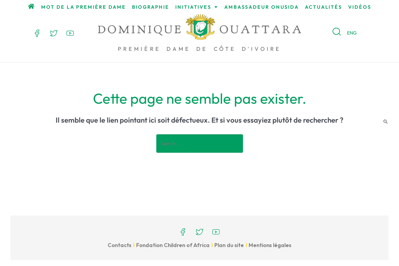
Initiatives (196, 7)
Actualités (323, 7)
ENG (352, 33)
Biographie (150, 7)
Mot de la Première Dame (83, 7)
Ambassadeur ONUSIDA (261, 7)
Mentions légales (270, 245)
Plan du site (229, 245)
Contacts (119, 245)
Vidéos (359, 7)
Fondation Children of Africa (173, 245)
